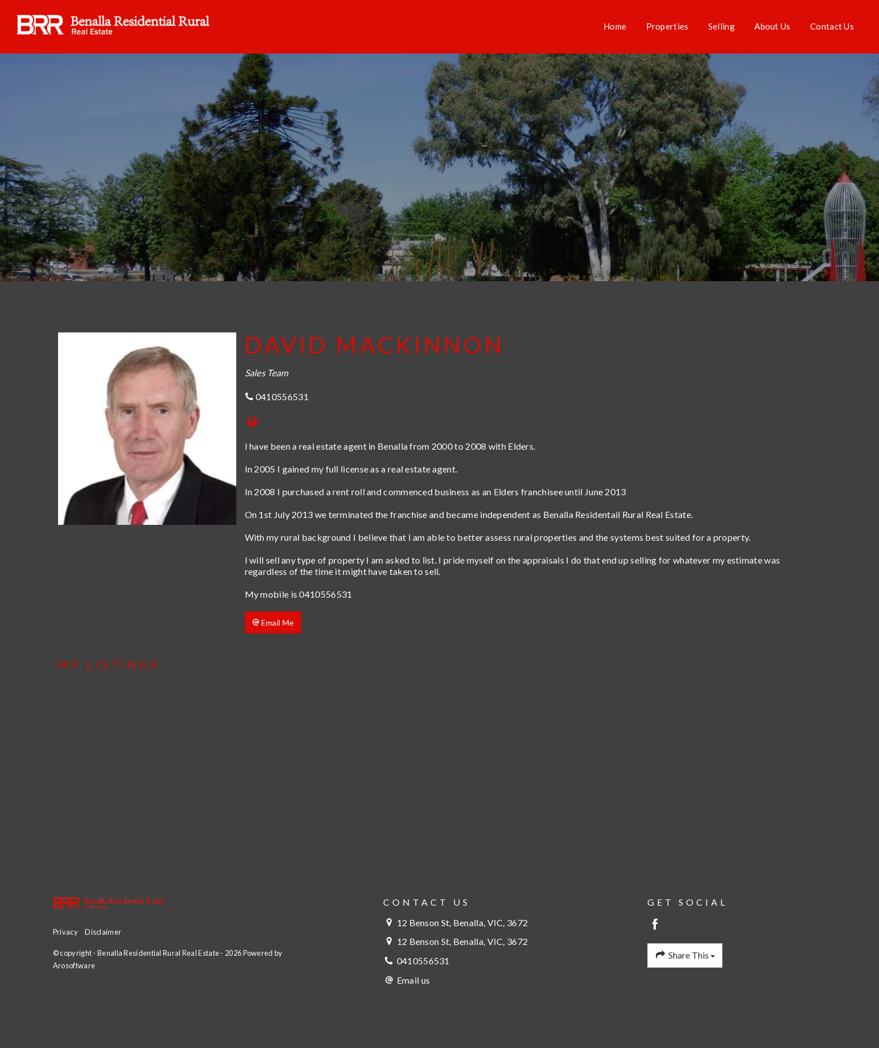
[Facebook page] (655, 925)
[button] (273, 622)
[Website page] (252, 422)
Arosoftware (74, 965)
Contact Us (832, 26)
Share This (685, 955)
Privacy (65, 931)
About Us (772, 26)
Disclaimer (103, 931)
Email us (413, 980)
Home (614, 26)
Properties (667, 26)
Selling (721, 26)
